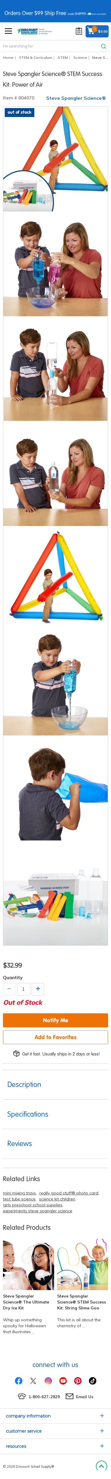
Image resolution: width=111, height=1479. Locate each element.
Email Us (84, 1396)
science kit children (57, 1199)
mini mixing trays (19, 1193)
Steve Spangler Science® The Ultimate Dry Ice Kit (26, 1302)
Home (8, 57)
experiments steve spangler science (37, 1210)
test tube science (19, 1199)
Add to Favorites (56, 1037)
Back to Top (101, 1466)
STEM (63, 57)
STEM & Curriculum (35, 57)
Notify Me (55, 1020)
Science (80, 57)
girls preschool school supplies (32, 1205)
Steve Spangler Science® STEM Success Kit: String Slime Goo (81, 1302)
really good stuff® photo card (68, 1193)
